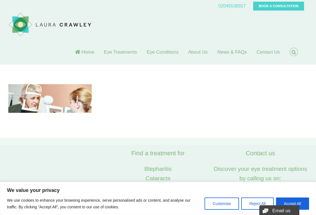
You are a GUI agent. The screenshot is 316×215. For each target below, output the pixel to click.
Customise (222, 203)
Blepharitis (157, 169)
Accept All (292, 203)
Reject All (257, 203)
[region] (158, 198)
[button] (294, 51)
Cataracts (158, 178)
